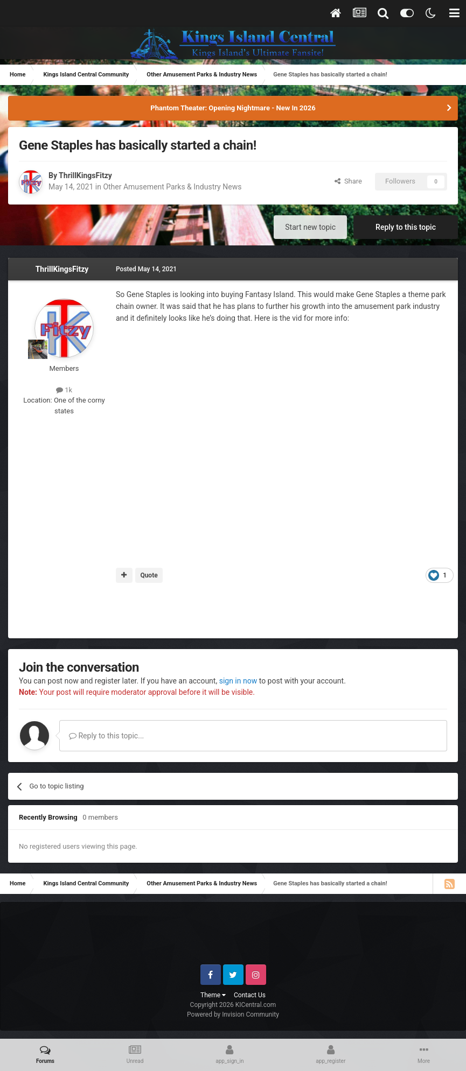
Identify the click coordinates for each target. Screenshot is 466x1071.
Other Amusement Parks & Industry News (172, 186)
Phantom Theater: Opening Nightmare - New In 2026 (232, 108)
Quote (148, 575)
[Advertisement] (233, 611)
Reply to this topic (405, 227)
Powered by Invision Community (233, 1014)
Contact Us (250, 995)
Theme (213, 995)
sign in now (238, 681)
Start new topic (310, 227)
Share (348, 181)
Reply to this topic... (106, 735)
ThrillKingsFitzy (85, 175)
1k (64, 390)
